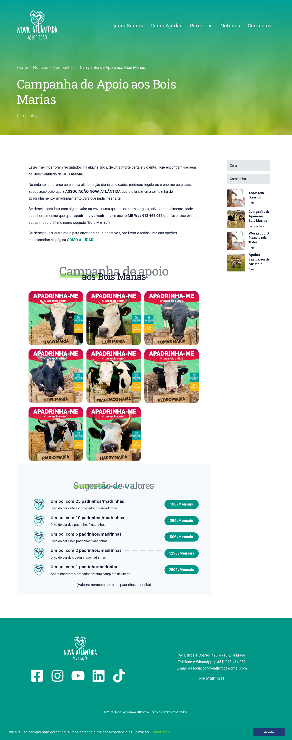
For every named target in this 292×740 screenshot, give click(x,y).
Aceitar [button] (269, 732)
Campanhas (28, 115)
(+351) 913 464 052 (230, 662)
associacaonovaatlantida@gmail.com (217, 668)
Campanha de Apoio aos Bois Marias (258, 216)
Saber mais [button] (160, 732)
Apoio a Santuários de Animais (258, 259)
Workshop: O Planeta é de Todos (258, 237)
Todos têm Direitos (256, 195)
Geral (251, 203)
